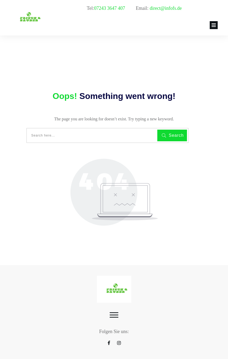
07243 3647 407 (110, 8)
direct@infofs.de (166, 8)
